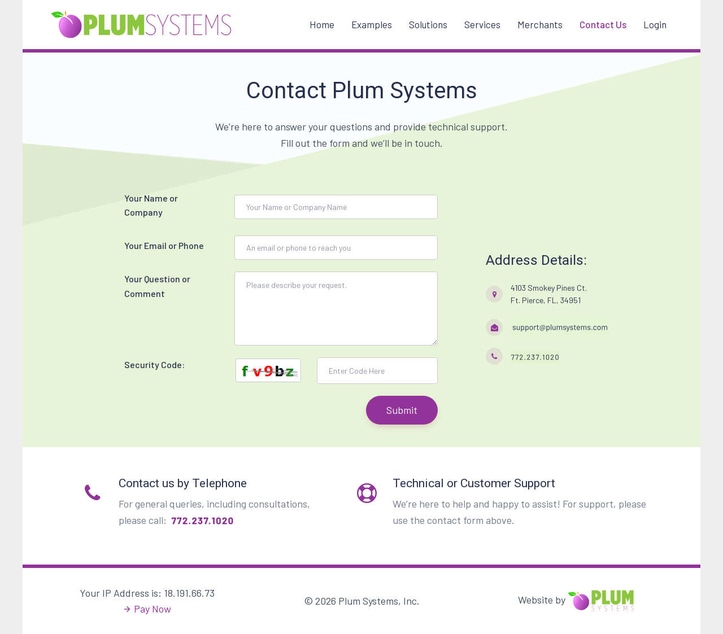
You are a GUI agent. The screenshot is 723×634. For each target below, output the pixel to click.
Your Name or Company (151, 205)
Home (322, 24)
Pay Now (152, 608)
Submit (401, 410)
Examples (371, 24)
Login (655, 24)
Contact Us (603, 24)
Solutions (428, 24)
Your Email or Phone (164, 245)
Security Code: (154, 364)
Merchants (540, 24)
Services (482, 24)
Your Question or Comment (157, 286)
